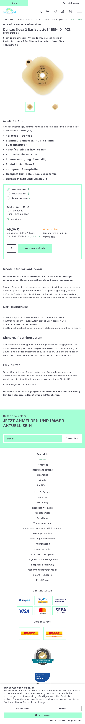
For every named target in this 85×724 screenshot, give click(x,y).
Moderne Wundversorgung (42, 569)
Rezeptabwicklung (42, 508)
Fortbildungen (71, 3)
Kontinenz (42, 465)
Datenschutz (57, 720)
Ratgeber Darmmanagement (42, 559)
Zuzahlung (42, 518)
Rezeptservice (42, 513)
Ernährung (42, 475)
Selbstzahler (17, 189)
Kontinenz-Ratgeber (42, 554)
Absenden (72, 438)
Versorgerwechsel (43, 533)
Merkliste (14, 219)
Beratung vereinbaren (42, 538)
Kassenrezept (17, 197)
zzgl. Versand (35, 236)
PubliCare (42, 485)
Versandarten (42, 621)
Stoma (42, 459)
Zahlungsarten (42, 590)
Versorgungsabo (42, 523)
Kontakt (42, 497)
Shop (14, 3)
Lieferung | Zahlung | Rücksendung (42, 528)
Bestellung (43, 502)
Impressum (75, 720)
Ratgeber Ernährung (42, 564)
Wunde (42, 480)
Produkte (42, 454)
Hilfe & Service (42, 492)
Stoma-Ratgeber (42, 549)
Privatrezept (16, 193)
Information (42, 543)
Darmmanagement (42, 470)
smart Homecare (42, 575)
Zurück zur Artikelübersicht (22, 24)
